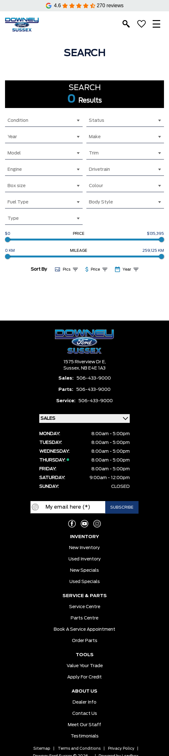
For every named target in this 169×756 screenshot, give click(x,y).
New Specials (84, 570)
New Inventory (84, 548)
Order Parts (84, 641)
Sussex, (72, 368)
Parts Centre (84, 618)
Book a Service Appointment (84, 629)
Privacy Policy (121, 748)
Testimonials (85, 736)
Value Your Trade (85, 666)
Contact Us (84, 713)
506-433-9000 (94, 378)
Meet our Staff (84, 725)
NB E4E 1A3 (93, 368)
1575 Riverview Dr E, (84, 362)
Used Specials (84, 582)
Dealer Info (84, 702)
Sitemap (41, 748)
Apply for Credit (84, 677)
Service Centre (84, 607)
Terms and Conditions (79, 748)
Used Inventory (84, 559)
